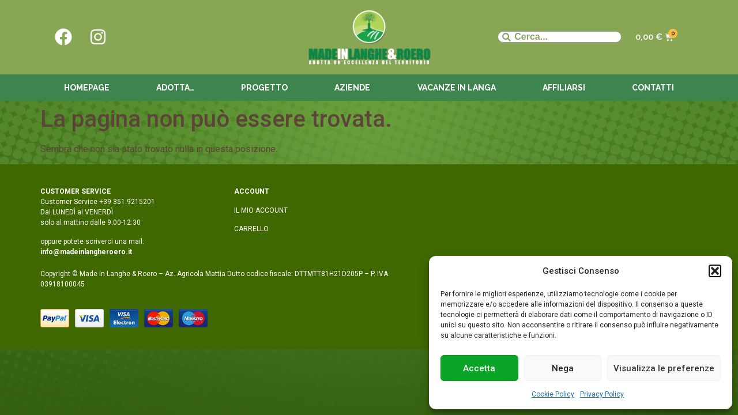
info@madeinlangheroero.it (86, 252)
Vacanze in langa (456, 87)
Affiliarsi (564, 87)
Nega (563, 368)
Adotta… (175, 87)
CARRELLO (251, 229)
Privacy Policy (602, 394)
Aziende (352, 87)
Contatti (653, 87)
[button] (715, 271)
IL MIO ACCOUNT (261, 210)
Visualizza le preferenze (663, 368)
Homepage (87, 87)
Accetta (479, 368)
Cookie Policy (553, 394)
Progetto (264, 87)
